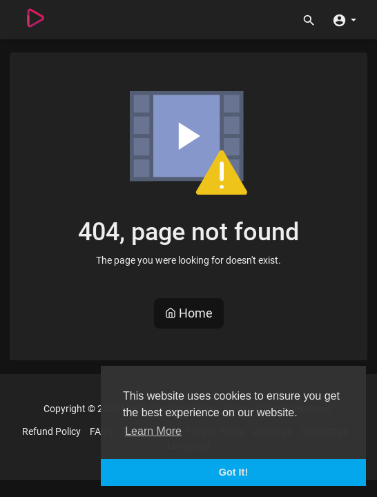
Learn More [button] (153, 431)
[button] (344, 19)
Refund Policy (51, 431)
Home (189, 313)
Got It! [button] (233, 472)
